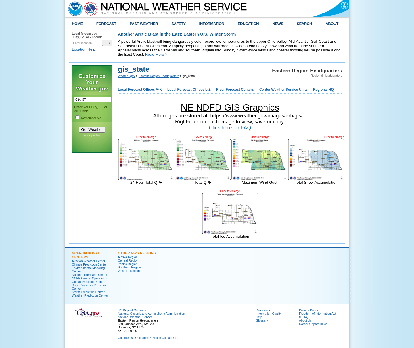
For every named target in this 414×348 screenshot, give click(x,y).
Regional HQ (323, 90)
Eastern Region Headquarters (159, 76)
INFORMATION (211, 24)
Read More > (156, 54)
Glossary (262, 320)
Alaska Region (128, 257)
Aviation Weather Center (88, 261)
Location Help (83, 49)
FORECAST (106, 24)
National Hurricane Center (89, 275)
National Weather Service (135, 317)
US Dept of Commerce (133, 310)
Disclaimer (263, 310)
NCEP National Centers (86, 255)
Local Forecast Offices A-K (140, 90)
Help (259, 317)
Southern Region (129, 267)
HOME (77, 24)
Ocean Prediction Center (89, 281)
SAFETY (178, 24)
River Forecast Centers (235, 90)
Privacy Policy (92, 135)
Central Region (128, 260)
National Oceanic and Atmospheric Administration (151, 313)
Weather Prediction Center (90, 295)
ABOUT (331, 24)
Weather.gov (126, 76)
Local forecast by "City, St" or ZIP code (87, 35)
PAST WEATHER (144, 24)
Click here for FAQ (230, 128)
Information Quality (268, 313)
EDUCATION (248, 24)
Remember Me (91, 118)
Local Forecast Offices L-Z (189, 90)
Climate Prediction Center (89, 264)
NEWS (277, 24)
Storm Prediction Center (88, 292)
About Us (305, 320)
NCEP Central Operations (89, 278)
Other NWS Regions (137, 253)
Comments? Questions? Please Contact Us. (148, 337)
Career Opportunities (313, 324)
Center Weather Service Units (283, 90)
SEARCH (304, 24)
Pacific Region (127, 264)
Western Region (129, 270)
